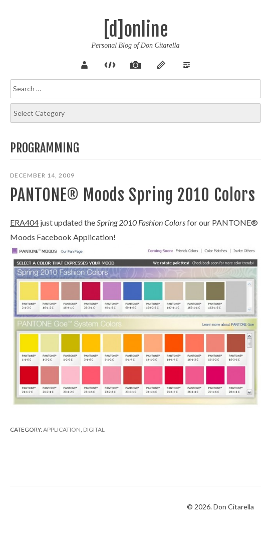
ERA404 (24, 222)
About (85, 64)
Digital (94, 429)
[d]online (136, 30)
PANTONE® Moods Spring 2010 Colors (132, 195)
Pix (136, 64)
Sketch (161, 64)
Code (110, 64)
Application (62, 429)
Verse (187, 64)
